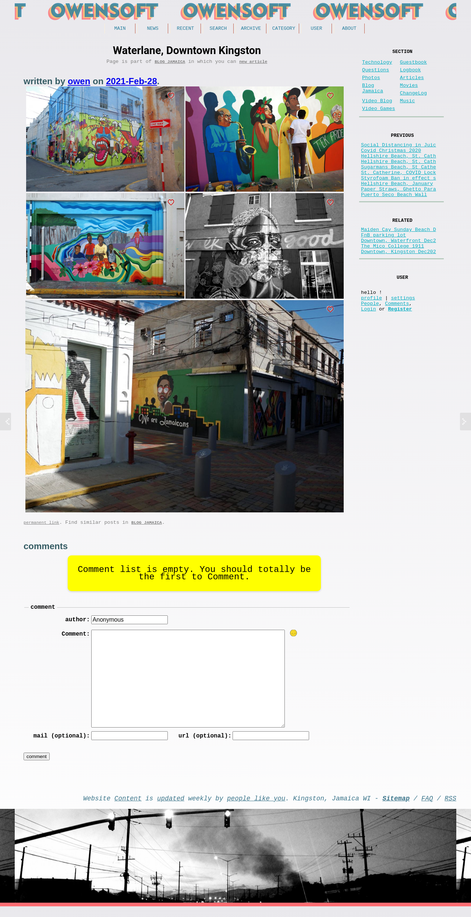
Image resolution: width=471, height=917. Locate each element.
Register (400, 353)
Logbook (410, 74)
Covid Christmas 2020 (391, 166)
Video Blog (377, 111)
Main (119, 29)
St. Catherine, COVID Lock (398, 194)
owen (79, 84)
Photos (371, 83)
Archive (251, 29)
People (370, 346)
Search (218, 29)
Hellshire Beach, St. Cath (398, 173)
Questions (375, 74)
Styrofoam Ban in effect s (398, 201)
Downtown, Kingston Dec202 (398, 287)
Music (407, 111)
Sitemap (396, 807)
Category (283, 29)
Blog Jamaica (170, 64)
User (316, 29)
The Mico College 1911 (392, 280)
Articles (412, 83)
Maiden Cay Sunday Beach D (398, 259)
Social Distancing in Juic (398, 159)
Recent (185, 29)
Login (368, 353)
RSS (450, 807)
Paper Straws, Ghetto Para (398, 215)
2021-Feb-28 (131, 84)
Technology (377, 65)
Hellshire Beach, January (397, 208)
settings (403, 339)
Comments (397, 346)
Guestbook (413, 65)
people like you (256, 807)
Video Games (378, 120)
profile (371, 339)
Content (128, 807)
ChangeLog (413, 102)
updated (170, 807)
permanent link (41, 526)
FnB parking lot (383, 266)
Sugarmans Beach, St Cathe (398, 187)
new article (253, 64)
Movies (409, 92)
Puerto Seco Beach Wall (394, 222)
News (152, 29)
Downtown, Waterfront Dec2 (398, 273)
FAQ (427, 807)
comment (43, 612)
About (349, 29)
